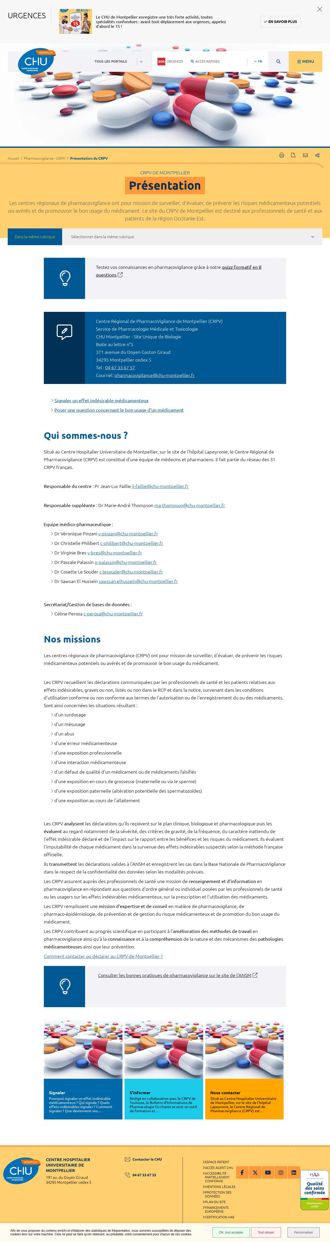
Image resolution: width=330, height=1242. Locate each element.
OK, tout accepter (231, 1232)
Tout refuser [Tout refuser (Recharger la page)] (266, 1232)
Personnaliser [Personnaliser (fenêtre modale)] (303, 1232)
